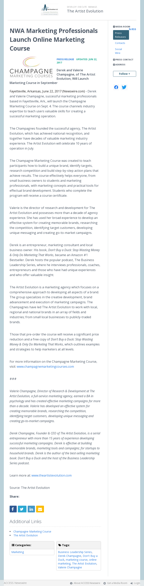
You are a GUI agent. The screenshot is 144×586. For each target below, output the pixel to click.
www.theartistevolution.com (51, 475)
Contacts (120, 43)
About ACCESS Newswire (87, 583)
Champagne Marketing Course (32, 531)
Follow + (124, 74)
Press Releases (120, 35)
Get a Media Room (117, 583)
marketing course (77, 559)
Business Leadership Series (75, 552)
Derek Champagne (69, 556)
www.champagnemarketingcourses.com (45, 366)
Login (137, 583)
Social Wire (118, 51)
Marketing (17, 552)
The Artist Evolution (85, 11)
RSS (132, 29)
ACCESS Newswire (15, 583)
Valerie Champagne (70, 567)
